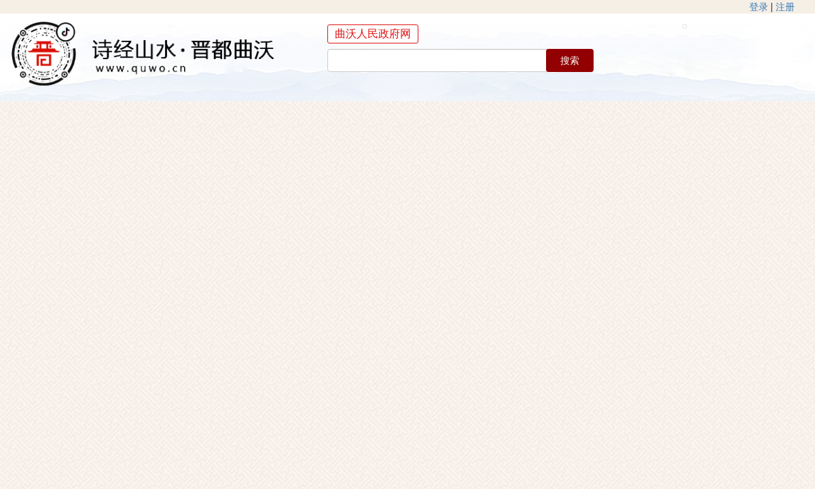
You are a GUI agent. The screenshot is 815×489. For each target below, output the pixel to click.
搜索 (569, 60)
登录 (758, 6)
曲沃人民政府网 (373, 33)
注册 (785, 6)
